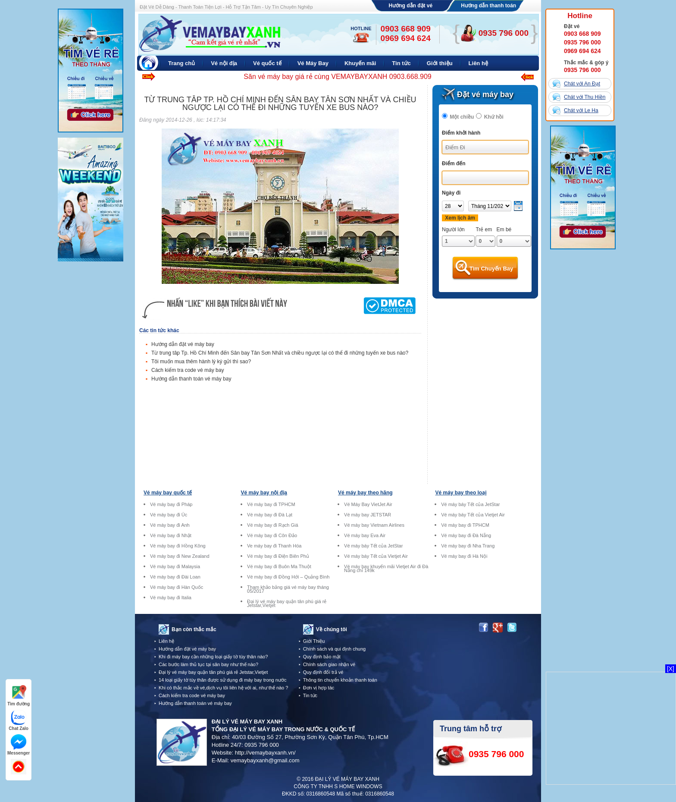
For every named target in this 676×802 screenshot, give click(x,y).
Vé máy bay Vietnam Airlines (374, 525)
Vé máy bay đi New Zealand (180, 556)
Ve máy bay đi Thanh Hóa (274, 546)
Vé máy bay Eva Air (364, 536)
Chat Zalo (18, 720)
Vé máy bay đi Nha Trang (467, 546)
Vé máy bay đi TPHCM (271, 504)
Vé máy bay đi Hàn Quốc (176, 587)
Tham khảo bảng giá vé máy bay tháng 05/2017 (288, 589)
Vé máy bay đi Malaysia (175, 567)
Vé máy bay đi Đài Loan (175, 577)
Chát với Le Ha (581, 110)
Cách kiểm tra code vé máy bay (187, 370)
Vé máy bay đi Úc (168, 515)
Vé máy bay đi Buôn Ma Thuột (279, 567)
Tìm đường (18, 695)
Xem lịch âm (460, 218)
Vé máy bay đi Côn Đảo (272, 536)
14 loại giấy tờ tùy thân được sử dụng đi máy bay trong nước (222, 679)
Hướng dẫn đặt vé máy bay (182, 344)
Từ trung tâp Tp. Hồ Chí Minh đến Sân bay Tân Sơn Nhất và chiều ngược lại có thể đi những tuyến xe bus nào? (279, 353)
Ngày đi (451, 192)
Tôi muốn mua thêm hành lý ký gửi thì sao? (201, 362)
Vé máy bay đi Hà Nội (464, 556)
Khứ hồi (494, 117)
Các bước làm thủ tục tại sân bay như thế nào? (208, 664)
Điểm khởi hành (461, 133)
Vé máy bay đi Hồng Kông (178, 546)
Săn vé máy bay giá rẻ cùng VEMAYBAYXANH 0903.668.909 (337, 76)
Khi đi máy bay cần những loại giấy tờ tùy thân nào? (213, 656)
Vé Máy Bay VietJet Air (368, 504)
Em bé (504, 229)
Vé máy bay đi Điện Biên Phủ (278, 556)
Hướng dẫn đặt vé (411, 6)
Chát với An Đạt (582, 84)
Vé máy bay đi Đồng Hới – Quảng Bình (288, 577)
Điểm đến (454, 163)
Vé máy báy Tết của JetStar (373, 546)
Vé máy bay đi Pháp (171, 504)
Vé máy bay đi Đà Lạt (269, 515)
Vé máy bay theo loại (461, 493)
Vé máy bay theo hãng (365, 493)
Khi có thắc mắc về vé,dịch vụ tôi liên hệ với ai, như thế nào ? (223, 687)
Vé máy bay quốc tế (168, 493)
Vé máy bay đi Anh (170, 525)
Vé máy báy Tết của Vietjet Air (376, 556)
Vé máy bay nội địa (264, 493)
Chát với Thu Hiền (584, 97)
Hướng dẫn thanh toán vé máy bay (191, 379)
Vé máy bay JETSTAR (367, 515)
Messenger (18, 744)
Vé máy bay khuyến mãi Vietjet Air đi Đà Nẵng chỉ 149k (386, 568)
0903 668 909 (582, 33)
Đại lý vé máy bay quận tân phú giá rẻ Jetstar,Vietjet (286, 603)
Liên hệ (166, 641)
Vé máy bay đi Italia (170, 598)
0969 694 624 (582, 50)
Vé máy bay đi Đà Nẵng (466, 536)
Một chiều (462, 117)
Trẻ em (484, 229)
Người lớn (453, 229)
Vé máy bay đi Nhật (170, 536)
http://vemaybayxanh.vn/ (265, 752)
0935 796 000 (582, 42)
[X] (670, 668)
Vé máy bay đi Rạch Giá (272, 525)
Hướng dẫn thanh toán (488, 6)
